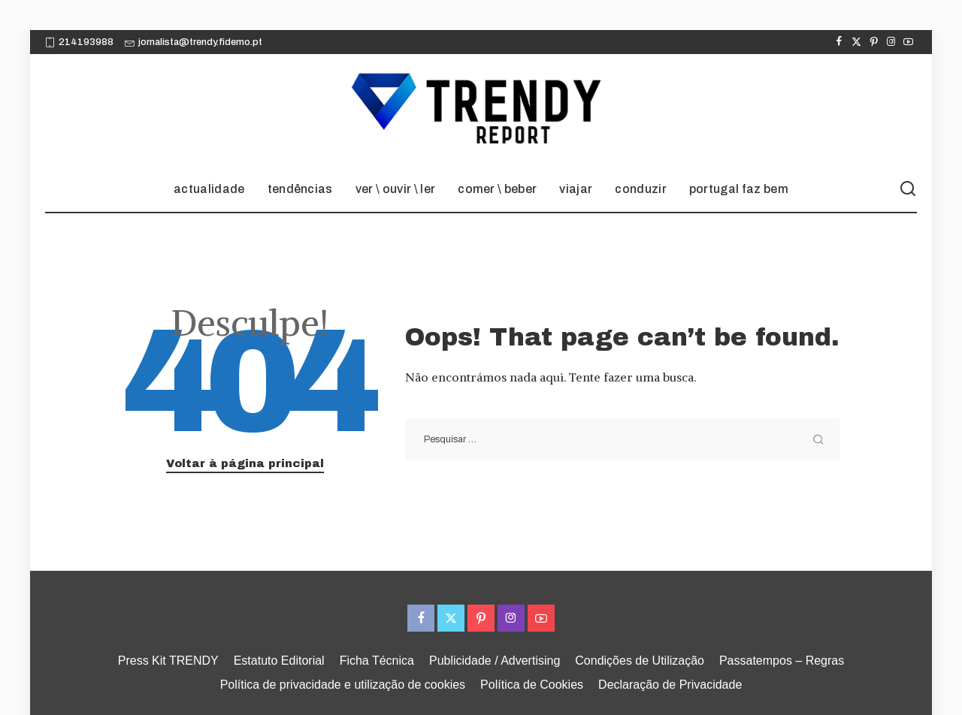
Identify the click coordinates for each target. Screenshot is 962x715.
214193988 (79, 42)
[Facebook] (839, 42)
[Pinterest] (873, 42)
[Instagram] (891, 42)
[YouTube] (908, 42)
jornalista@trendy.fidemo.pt (193, 42)
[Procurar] (908, 189)
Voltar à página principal (245, 463)
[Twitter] (856, 42)
